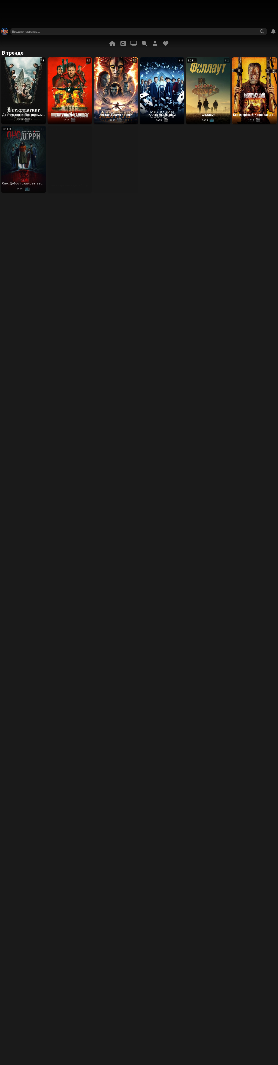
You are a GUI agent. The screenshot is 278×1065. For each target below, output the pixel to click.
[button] (23, 90)
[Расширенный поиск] (144, 43)
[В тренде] (112, 43)
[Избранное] (165, 43)
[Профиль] (155, 43)
